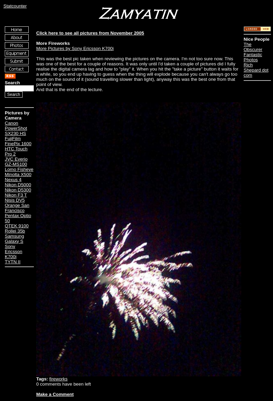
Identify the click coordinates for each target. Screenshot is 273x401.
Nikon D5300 (18, 189)
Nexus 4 (13, 179)
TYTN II (13, 261)
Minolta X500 (18, 174)
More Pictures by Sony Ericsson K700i (75, 48)
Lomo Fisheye (19, 169)
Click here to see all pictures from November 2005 (90, 33)
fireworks (58, 378)
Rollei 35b (15, 231)
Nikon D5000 (18, 184)
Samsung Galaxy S (14, 239)
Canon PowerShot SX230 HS (16, 128)
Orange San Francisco (17, 208)
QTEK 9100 (17, 225)
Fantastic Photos (253, 57)
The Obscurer (253, 47)
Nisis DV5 (15, 200)
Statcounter (15, 6)
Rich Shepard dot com (256, 70)
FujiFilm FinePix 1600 (18, 141)
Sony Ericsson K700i (13, 251)
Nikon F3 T (16, 195)
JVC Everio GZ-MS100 (16, 161)
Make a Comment (55, 394)
